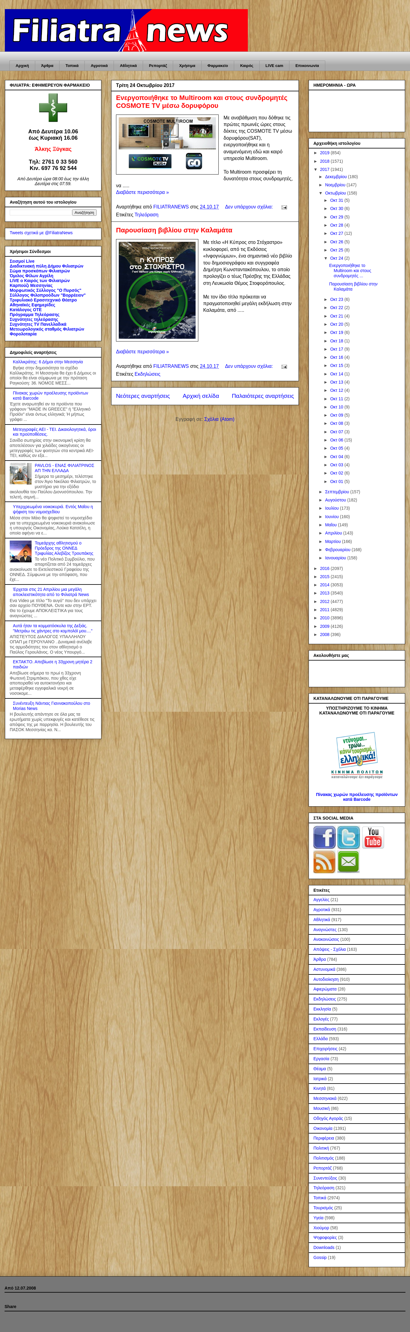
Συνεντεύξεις (325, 1178)
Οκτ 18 (337, 340)
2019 (325, 152)
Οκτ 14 (337, 373)
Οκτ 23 (337, 299)
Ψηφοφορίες (325, 1237)
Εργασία (321, 1058)
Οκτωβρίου (336, 193)
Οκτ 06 (337, 440)
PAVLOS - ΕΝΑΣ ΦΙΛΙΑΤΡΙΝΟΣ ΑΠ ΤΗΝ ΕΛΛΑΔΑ (64, 468)
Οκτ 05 (337, 448)
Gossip (320, 1257)
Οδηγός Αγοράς (328, 1118)
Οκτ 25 (337, 250)
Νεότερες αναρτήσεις (143, 396)
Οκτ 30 (337, 208)
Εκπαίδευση (324, 1029)
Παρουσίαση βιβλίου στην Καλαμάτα (174, 230)
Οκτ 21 (337, 316)
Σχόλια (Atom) (219, 419)
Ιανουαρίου (336, 557)
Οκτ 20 (337, 324)
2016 (325, 568)
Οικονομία (323, 1128)
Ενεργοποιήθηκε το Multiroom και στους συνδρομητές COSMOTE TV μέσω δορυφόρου (201, 101)
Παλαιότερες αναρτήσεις (263, 396)
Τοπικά (72, 65)
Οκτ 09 (337, 415)
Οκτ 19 (337, 332)
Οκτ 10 (337, 407)
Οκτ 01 (337, 481)
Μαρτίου (333, 541)
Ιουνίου (332, 516)
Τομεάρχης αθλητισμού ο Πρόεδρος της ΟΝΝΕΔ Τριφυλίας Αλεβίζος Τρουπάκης (64, 548)
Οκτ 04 (337, 456)
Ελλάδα (320, 1038)
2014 (325, 584)
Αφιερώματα (325, 989)
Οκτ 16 (337, 357)
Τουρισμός (323, 1207)
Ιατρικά (320, 1078)
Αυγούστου (336, 500)
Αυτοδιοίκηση (326, 979)
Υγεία (318, 1217)
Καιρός (246, 65)
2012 (325, 601)
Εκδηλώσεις (147, 374)
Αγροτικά (99, 65)
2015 (325, 576)
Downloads (323, 1247)
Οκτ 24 (337, 258)
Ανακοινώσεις (326, 939)
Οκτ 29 (337, 217)
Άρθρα (47, 65)
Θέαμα (319, 1068)
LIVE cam (274, 65)
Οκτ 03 (337, 464)
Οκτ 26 (337, 241)
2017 (325, 169)
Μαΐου (331, 524)
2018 (325, 161)
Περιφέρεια (323, 1138)
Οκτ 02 (337, 473)
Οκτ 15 (337, 365)
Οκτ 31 (337, 200)
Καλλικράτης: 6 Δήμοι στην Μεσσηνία (48, 361)
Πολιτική (321, 1148)
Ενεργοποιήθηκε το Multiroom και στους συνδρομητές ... (350, 270)
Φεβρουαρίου (338, 549)
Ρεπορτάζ (158, 65)
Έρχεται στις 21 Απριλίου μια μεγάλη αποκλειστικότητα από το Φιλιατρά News (51, 592)
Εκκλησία (322, 1009)
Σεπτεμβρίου (337, 491)
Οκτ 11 (337, 398)
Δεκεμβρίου (336, 176)
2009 (325, 626)
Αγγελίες (321, 899)
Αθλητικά (128, 65)
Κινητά (319, 1088)
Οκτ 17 (337, 349)
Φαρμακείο (217, 65)
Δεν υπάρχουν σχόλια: (249, 206)
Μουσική (321, 1108)
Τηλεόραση (147, 214)
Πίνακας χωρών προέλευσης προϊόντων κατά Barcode (357, 797)
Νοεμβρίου (336, 184)
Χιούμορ (321, 1227)
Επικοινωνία (307, 65)
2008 (325, 634)
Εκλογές (321, 1019)
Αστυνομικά (324, 969)
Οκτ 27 (337, 233)
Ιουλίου (332, 508)
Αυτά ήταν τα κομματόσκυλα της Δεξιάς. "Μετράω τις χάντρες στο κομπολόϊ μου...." (53, 628)
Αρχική (22, 65)
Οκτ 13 (337, 382)
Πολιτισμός (323, 1158)
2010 (325, 617)
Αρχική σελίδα (201, 396)
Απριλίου (334, 533)
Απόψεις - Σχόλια (329, 949)
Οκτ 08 (337, 423)
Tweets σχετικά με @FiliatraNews (41, 232)
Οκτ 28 (337, 225)
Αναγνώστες (325, 929)
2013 (325, 593)
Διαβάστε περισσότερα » (142, 192)
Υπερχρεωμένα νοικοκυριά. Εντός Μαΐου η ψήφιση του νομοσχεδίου (53, 509)
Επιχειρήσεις (325, 1048)
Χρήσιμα (187, 65)
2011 (325, 609)
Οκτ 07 (337, 431)
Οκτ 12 (337, 390)
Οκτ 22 (337, 307)
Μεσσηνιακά (325, 1098)
